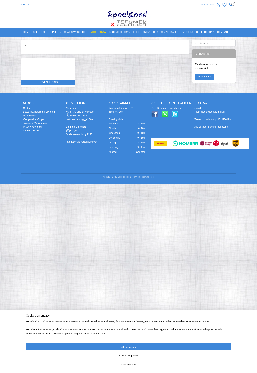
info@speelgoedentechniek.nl (209, 111)
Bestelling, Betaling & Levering (39, 111)
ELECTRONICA (141, 32)
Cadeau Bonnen (31, 130)
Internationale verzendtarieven (81, 141)
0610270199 (224, 119)
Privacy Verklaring (32, 126)
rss (152, 177)
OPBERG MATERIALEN (165, 32)
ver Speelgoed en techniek (167, 108)
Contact (25, 4)
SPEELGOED (40, 32)
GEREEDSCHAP (205, 32)
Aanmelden (204, 76)
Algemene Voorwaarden (35, 123)
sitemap (145, 177)
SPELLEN (56, 32)
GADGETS (187, 32)
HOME (26, 32)
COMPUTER (224, 32)
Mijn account (211, 4)
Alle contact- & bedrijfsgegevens (211, 126)
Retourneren (29, 115)
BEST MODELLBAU (119, 32)
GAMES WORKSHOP (75, 32)
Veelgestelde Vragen (33, 119)
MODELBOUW (98, 32)
